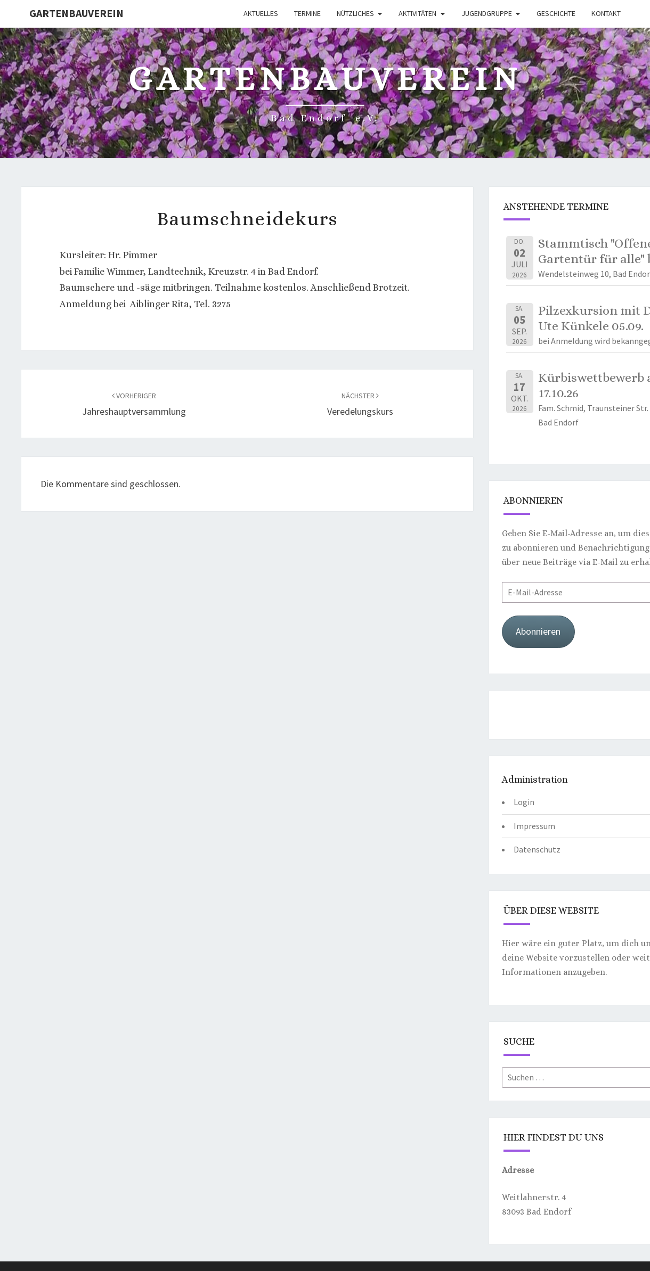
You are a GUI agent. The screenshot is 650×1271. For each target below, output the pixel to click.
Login (524, 802)
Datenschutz (537, 849)
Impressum (534, 826)
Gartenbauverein (76, 13)
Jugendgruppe (486, 13)
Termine (307, 13)
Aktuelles (260, 13)
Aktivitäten (417, 13)
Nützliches (355, 13)
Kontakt (606, 13)
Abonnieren (538, 631)
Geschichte (556, 13)
